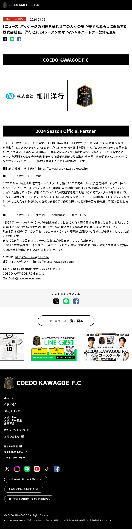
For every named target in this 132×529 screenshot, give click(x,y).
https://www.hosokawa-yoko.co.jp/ (63, 168)
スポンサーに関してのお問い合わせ (26, 479)
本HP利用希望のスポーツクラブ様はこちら (29, 498)
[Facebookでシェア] (19, 39)
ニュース (9, 398)
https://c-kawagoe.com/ (32, 257)
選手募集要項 (13, 446)
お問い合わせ (14, 436)
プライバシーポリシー (14, 457)
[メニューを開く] (127, 5)
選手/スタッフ (12, 411)
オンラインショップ (17, 429)
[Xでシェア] (5, 39)
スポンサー (10, 417)
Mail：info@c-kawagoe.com (22, 278)
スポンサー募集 (13, 420)
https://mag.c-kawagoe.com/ (53, 261)
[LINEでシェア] (12, 39)
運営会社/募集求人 (15, 452)
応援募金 (9, 423)
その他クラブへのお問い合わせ (24, 489)
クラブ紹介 (10, 404)
